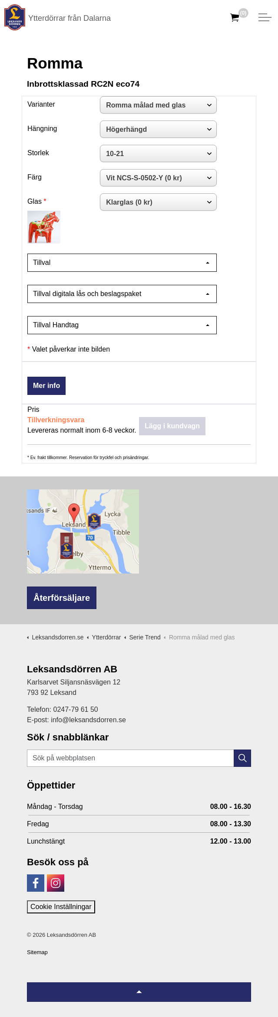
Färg (34, 177)
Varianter (41, 104)
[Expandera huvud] (265, 17)
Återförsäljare (61, 598)
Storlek (38, 152)
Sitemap (37, 952)
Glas (34, 201)
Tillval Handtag (56, 325)
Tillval (41, 262)
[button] (242, 758)
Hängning (42, 128)
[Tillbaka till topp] (139, 992)
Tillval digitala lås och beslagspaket (87, 293)
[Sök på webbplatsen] (139, 758)
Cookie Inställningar (61, 906)
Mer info (46, 385)
